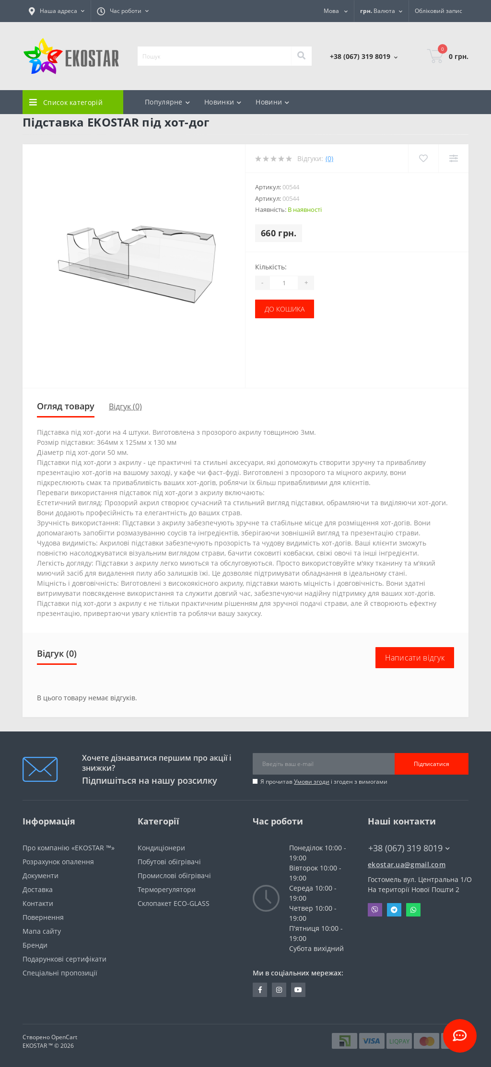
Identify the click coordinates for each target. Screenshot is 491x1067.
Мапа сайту (42, 931)
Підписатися (431, 764)
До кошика (284, 308)
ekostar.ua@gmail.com (406, 864)
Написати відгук (415, 657)
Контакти (38, 903)
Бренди (35, 945)
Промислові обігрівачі (174, 875)
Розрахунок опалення (58, 861)
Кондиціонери (161, 847)
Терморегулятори (167, 889)
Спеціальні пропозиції (60, 972)
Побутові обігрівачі (169, 861)
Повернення (43, 917)
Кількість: (271, 266)
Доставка (38, 889)
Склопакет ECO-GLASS (174, 903)
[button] (57, 11)
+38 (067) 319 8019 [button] (409, 848)
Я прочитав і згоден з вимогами (323, 781)
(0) (329, 158)
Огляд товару (65, 406)
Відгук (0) (125, 406)
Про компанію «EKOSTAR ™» (69, 847)
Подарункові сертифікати (64, 958)
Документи (40, 875)
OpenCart (64, 1037)
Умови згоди (311, 781)
